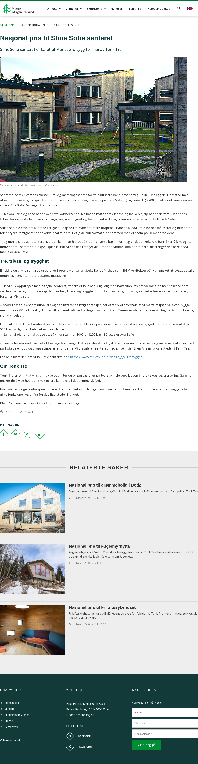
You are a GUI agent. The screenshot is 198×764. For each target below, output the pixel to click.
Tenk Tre (135, 9)
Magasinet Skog (159, 9)
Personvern (11, 727)
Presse (8, 720)
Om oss (52, 9)
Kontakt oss (11, 702)
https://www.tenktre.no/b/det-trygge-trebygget (106, 357)
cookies (18, 740)
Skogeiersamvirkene (17, 714)
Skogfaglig (94, 9)
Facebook (83, 736)
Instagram (84, 746)
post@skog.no (85, 715)
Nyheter (116, 9)
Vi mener (72, 9)
